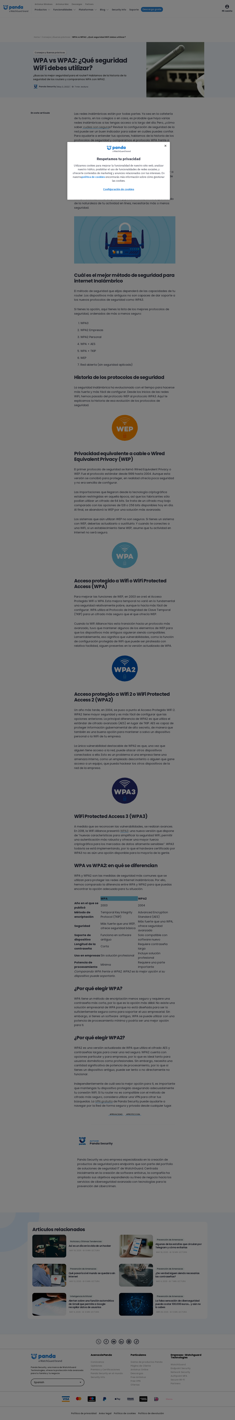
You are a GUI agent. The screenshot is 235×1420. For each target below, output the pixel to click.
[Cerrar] (165, 145)
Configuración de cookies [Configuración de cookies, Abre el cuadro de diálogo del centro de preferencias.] (118, 189)
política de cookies (93, 176)
